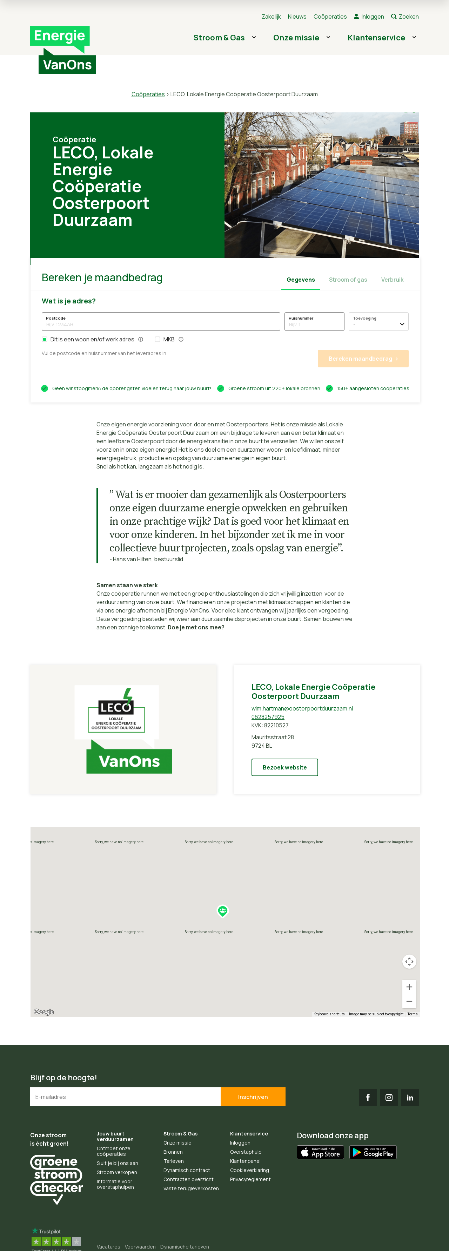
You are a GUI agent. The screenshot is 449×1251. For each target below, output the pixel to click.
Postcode (56, 318)
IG (389, 1097)
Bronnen (173, 1151)
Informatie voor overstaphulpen (115, 1184)
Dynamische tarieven (184, 1246)
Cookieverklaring (249, 1170)
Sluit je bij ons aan (117, 1163)
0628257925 (268, 717)
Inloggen (373, 16)
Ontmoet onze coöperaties (113, 1151)
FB (368, 1097)
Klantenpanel (245, 1161)
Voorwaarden (140, 1246)
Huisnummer (301, 318)
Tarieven (173, 1161)
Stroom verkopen (117, 1172)
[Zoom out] (409, 1001)
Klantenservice (376, 37)
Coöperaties (330, 16)
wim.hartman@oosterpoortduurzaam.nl (302, 708)
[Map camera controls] (409, 962)
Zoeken (409, 16)
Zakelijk (271, 16)
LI (410, 1097)
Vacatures (108, 1246)
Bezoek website (285, 767)
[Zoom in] (409, 987)
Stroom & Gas (219, 37)
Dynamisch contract (186, 1170)
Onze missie (296, 37)
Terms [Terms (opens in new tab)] (413, 1014)
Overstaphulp (246, 1151)
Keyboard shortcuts (329, 1014)
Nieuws (297, 16)
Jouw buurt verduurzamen (115, 1136)
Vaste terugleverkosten (191, 1188)
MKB (169, 339)
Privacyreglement (250, 1179)
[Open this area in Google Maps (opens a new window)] (43, 1012)
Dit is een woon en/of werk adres (92, 339)
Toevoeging (364, 318)
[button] (44, 339)
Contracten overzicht (188, 1179)
